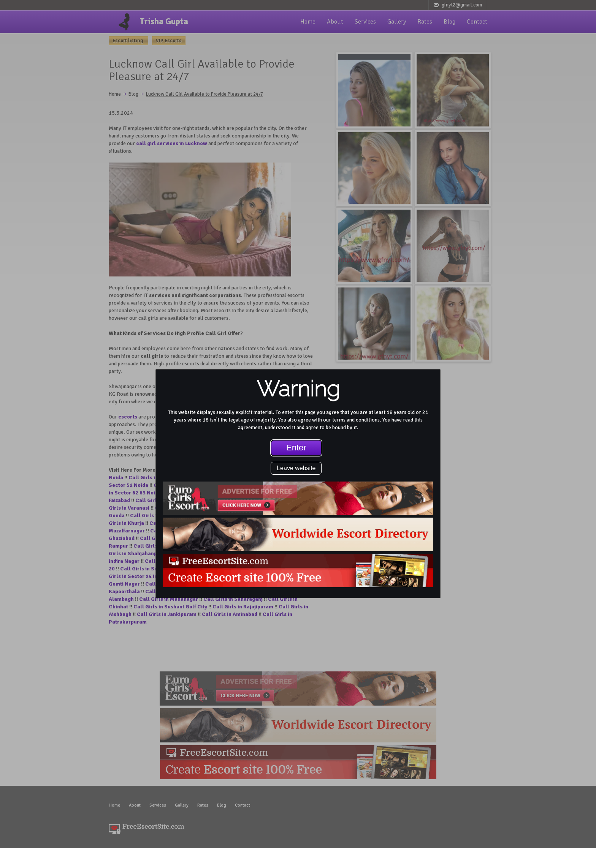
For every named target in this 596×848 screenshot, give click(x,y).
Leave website (296, 468)
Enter (296, 447)
